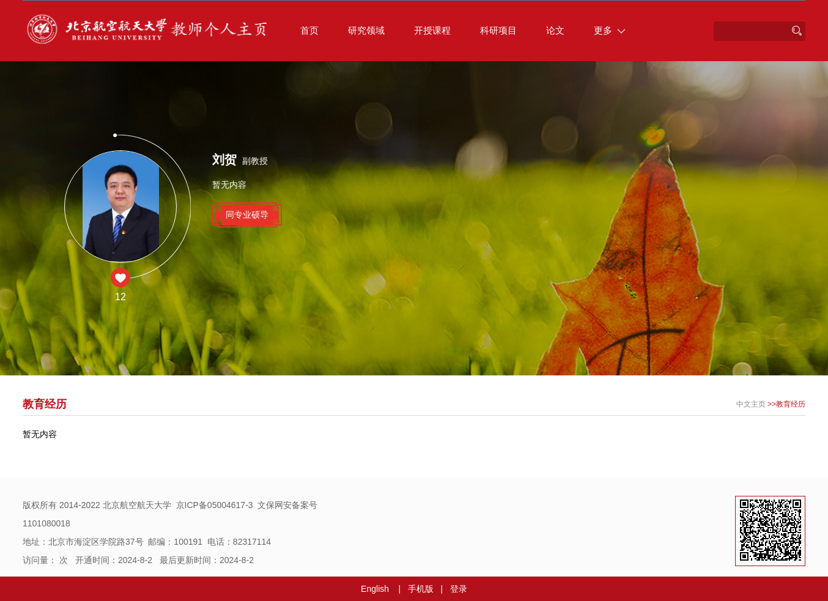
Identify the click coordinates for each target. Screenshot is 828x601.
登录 (458, 589)
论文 (555, 30)
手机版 (421, 589)
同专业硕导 (247, 214)
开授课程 (432, 30)
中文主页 (751, 404)
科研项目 (498, 30)
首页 (309, 30)
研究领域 (366, 30)
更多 (610, 30)
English (375, 589)
